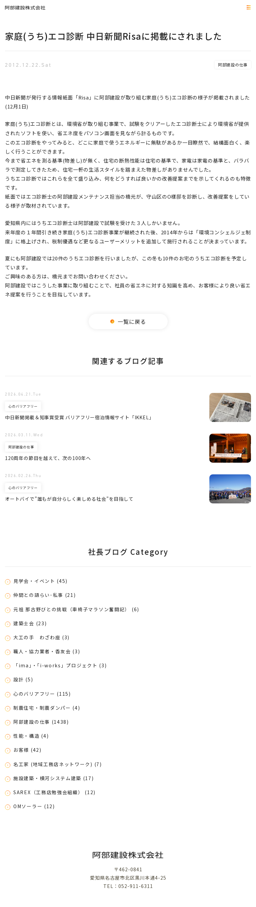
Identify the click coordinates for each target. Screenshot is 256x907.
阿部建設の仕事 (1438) (41, 721)
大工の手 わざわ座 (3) (41, 637)
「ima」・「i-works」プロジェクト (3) (60, 665)
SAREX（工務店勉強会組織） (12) (54, 792)
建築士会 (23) (30, 623)
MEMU (247, 7)
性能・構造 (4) (31, 735)
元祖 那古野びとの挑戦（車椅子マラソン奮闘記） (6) (76, 609)
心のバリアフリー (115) (42, 693)
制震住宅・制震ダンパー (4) (46, 707)
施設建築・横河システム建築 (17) (53, 778)
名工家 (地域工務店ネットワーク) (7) (57, 764)
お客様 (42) (27, 749)
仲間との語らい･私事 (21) (44, 595)
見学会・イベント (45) (40, 581)
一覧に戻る (128, 321)
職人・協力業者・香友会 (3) (46, 651)
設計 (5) (23, 679)
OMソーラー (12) (34, 806)
